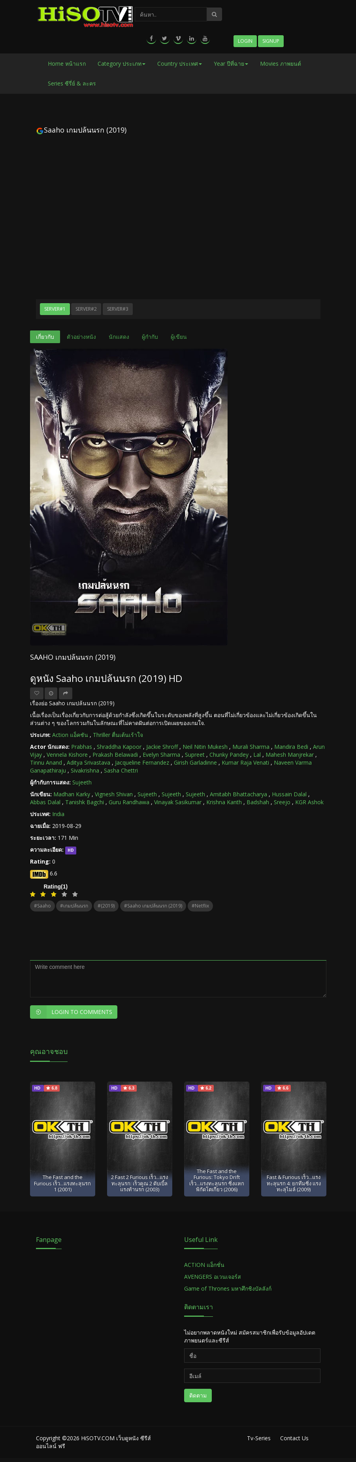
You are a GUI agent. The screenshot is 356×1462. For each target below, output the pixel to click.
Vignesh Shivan (114, 794)
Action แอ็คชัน (70, 735)
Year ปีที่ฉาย (231, 63)
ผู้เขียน (179, 336)
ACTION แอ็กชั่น (204, 1264)
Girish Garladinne (195, 762)
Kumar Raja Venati (245, 762)
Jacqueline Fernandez (142, 762)
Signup (270, 41)
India (58, 814)
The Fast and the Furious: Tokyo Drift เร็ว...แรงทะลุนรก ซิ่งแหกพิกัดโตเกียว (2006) (216, 1180)
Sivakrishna (85, 770)
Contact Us (294, 1438)
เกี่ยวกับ (45, 336)
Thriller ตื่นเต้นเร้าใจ (118, 735)
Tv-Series (259, 1438)
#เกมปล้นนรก (74, 905)
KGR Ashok (309, 802)
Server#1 (55, 309)
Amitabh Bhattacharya (238, 794)
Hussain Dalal (289, 794)
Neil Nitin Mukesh (205, 746)
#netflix (200, 905)
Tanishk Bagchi (84, 802)
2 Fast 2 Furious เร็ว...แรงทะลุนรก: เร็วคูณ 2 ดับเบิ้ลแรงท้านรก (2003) (139, 1183)
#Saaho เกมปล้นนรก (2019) (153, 905)
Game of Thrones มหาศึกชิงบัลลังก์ (228, 1288)
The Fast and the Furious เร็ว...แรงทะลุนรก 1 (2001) (62, 1183)
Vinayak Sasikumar (178, 802)
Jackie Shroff (162, 746)
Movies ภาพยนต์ (280, 63)
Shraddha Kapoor (119, 746)
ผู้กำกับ (150, 336)
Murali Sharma (250, 746)
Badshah (258, 802)
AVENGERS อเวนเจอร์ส (212, 1276)
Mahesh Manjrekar (290, 754)
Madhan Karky (71, 794)
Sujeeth (82, 782)
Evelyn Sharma (161, 754)
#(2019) (106, 905)
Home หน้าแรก (67, 63)
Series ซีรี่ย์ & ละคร (72, 83)
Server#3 (117, 309)
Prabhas (81, 746)
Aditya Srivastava (88, 762)
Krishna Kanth (224, 802)
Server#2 (86, 309)
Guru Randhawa (129, 802)
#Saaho (42, 905)
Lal (257, 754)
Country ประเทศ (179, 63)
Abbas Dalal (45, 802)
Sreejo (282, 802)
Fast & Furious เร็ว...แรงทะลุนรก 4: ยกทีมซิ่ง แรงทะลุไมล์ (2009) (294, 1183)
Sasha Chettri (121, 770)
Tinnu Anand (46, 762)
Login (245, 41)
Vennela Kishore (67, 754)
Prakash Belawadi (115, 754)
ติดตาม (198, 1395)
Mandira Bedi (291, 746)
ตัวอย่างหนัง (81, 336)
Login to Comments (71, 1012)
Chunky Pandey (229, 754)
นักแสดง (119, 336)
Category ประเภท (121, 63)
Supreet (195, 754)
